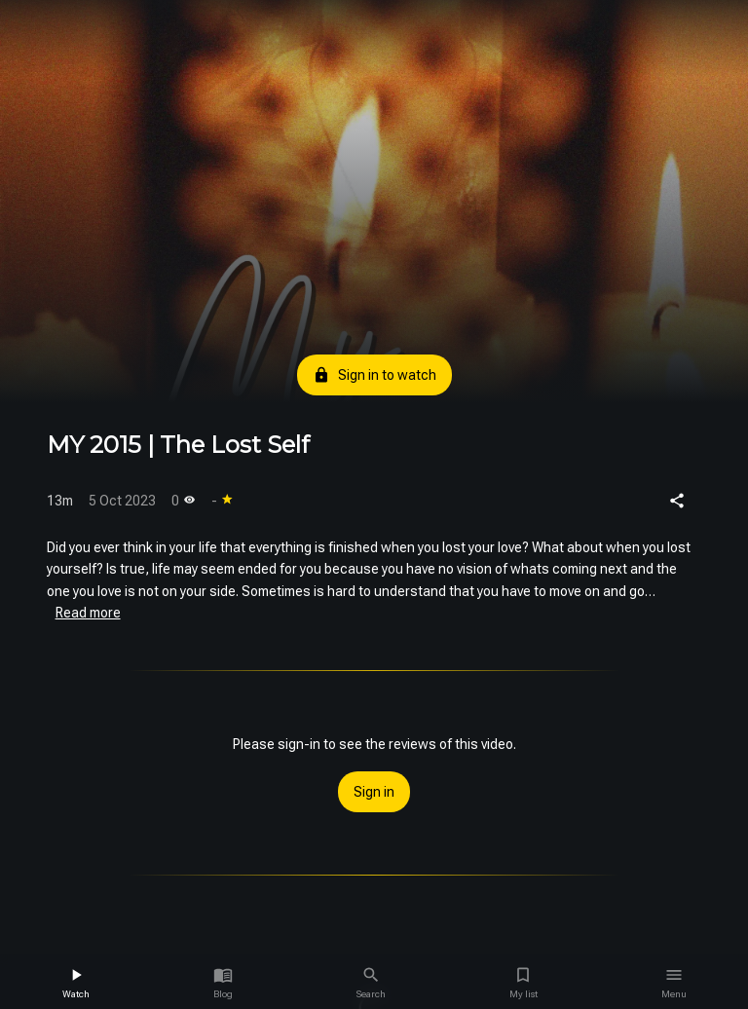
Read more (88, 612)
